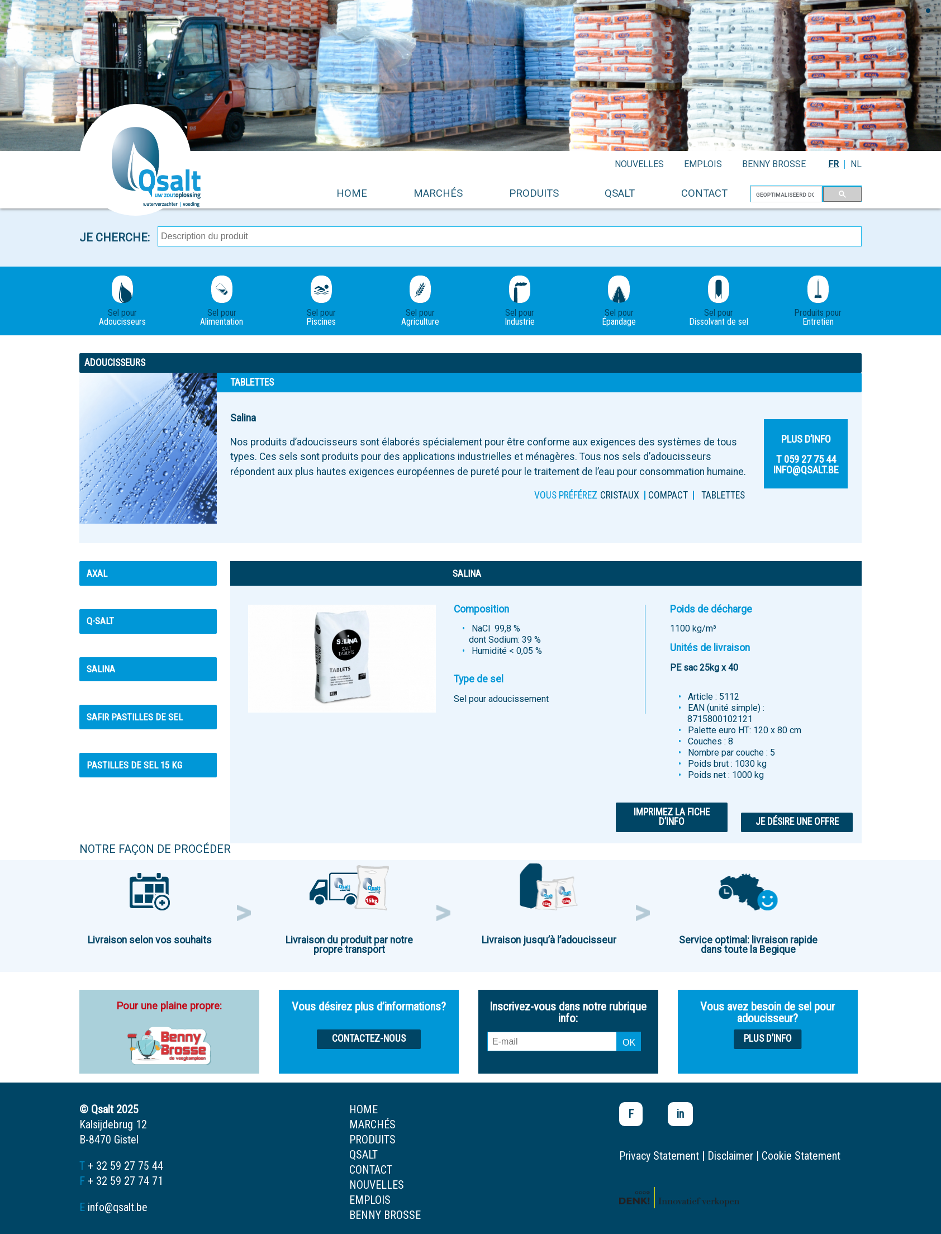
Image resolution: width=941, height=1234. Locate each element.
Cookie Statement (801, 1155)
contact (704, 193)
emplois (703, 164)
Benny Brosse (774, 164)
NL (856, 164)
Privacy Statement (659, 1155)
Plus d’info (768, 1038)
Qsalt (620, 193)
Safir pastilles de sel (135, 717)
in (680, 1114)
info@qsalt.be (118, 1207)
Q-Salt (100, 621)
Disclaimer (730, 1155)
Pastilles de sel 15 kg (134, 765)
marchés (438, 193)
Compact (668, 495)
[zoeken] (785, 194)
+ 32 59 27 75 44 (125, 1166)
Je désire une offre (797, 821)
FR (833, 164)
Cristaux (619, 495)
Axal (97, 573)
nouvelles (639, 164)
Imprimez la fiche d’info (672, 817)
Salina (101, 669)
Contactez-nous (369, 1038)
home (351, 193)
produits (534, 193)
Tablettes (723, 495)
